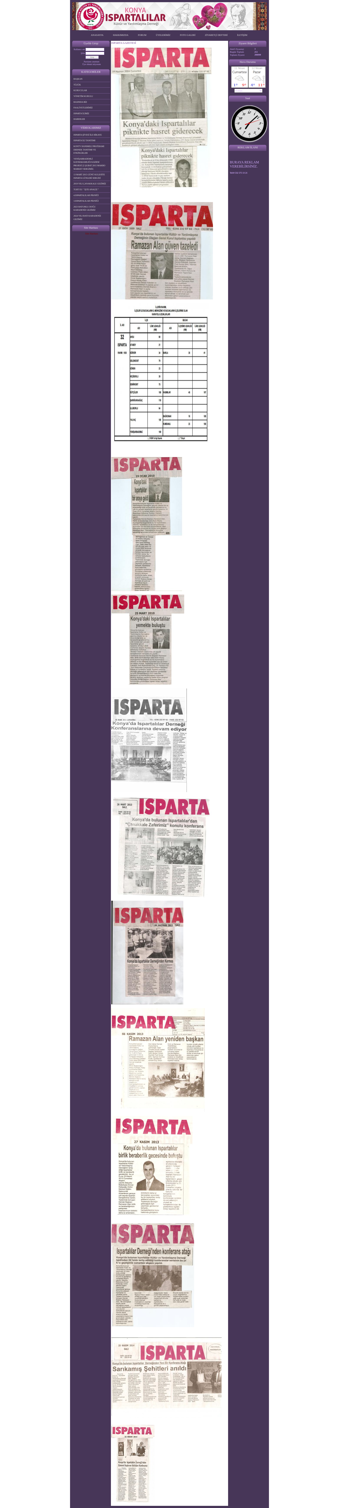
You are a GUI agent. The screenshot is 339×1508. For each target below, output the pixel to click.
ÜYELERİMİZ (163, 35)
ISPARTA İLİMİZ (81, 113)
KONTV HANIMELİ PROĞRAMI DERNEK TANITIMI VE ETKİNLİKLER (89, 149)
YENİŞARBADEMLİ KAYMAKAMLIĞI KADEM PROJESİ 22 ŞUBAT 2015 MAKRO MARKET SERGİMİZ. (89, 164)
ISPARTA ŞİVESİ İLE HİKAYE (88, 135)
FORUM (142, 35)
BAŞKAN (78, 79)
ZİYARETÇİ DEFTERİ (216, 35)
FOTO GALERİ (187, 35)
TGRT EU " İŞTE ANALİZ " (86, 189)
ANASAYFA (97, 35)
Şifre (83, 53)
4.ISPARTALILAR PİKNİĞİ (86, 195)
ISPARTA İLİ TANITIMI (84, 140)
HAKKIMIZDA (120, 35)
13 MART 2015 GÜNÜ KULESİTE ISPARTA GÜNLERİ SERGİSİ (89, 176)
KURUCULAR (80, 90)
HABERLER (79, 119)
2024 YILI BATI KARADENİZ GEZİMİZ (87, 217)
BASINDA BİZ (80, 102)
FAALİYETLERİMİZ (83, 107)
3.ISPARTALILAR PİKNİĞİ (86, 201)
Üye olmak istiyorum (91, 64)
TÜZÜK (77, 85)
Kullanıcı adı (79, 49)
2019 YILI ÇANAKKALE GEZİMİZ (90, 183)
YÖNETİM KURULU (83, 96)
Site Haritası (91, 233)
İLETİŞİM (242, 35)
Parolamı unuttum (91, 61)
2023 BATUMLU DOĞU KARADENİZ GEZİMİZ (85, 208)
